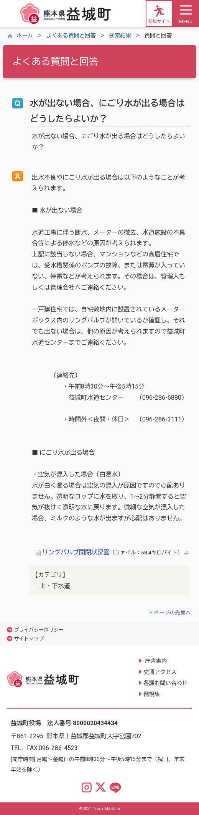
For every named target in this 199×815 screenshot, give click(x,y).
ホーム (24, 35)
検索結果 (120, 35)
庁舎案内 (155, 661)
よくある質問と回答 (71, 35)
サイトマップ (29, 639)
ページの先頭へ (172, 613)
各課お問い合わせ (165, 683)
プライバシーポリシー (39, 630)
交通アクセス (159, 672)
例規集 (151, 694)
